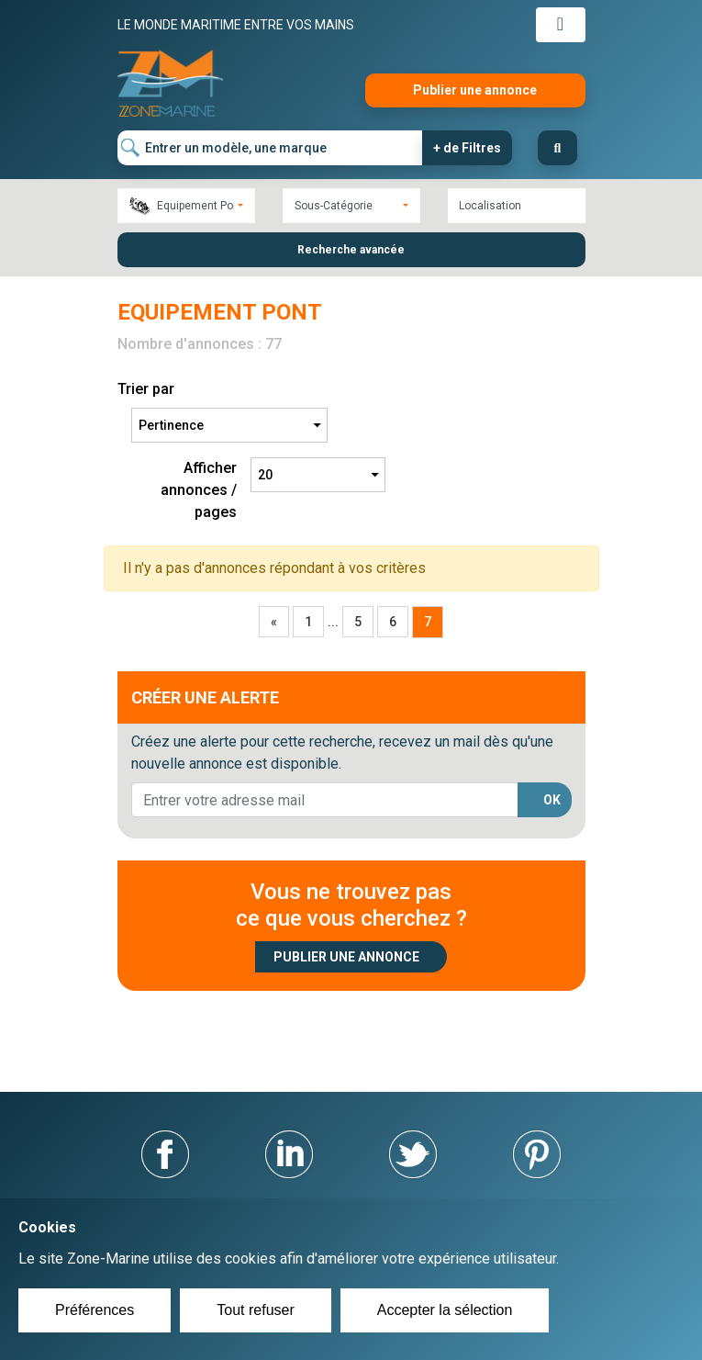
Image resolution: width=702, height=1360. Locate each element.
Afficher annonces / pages (199, 490)
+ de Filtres (467, 147)
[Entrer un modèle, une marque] (270, 147)
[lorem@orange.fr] (324, 799)
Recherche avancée (351, 249)
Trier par (145, 389)
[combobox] (186, 205)
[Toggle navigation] (560, 24)
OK (552, 799)
